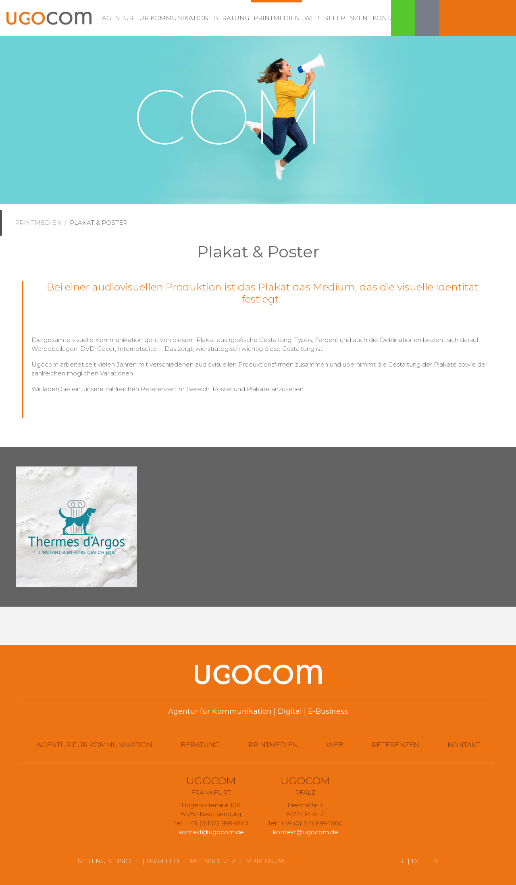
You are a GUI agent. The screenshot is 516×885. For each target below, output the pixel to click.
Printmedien (277, 18)
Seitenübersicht (108, 861)
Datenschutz (211, 861)
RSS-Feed (163, 861)
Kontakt (387, 18)
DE (416, 861)
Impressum (264, 861)
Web (312, 18)
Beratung (231, 18)
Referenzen (346, 18)
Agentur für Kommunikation (155, 18)
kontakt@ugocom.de (211, 832)
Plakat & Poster (98, 222)
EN (433, 861)
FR (399, 861)
